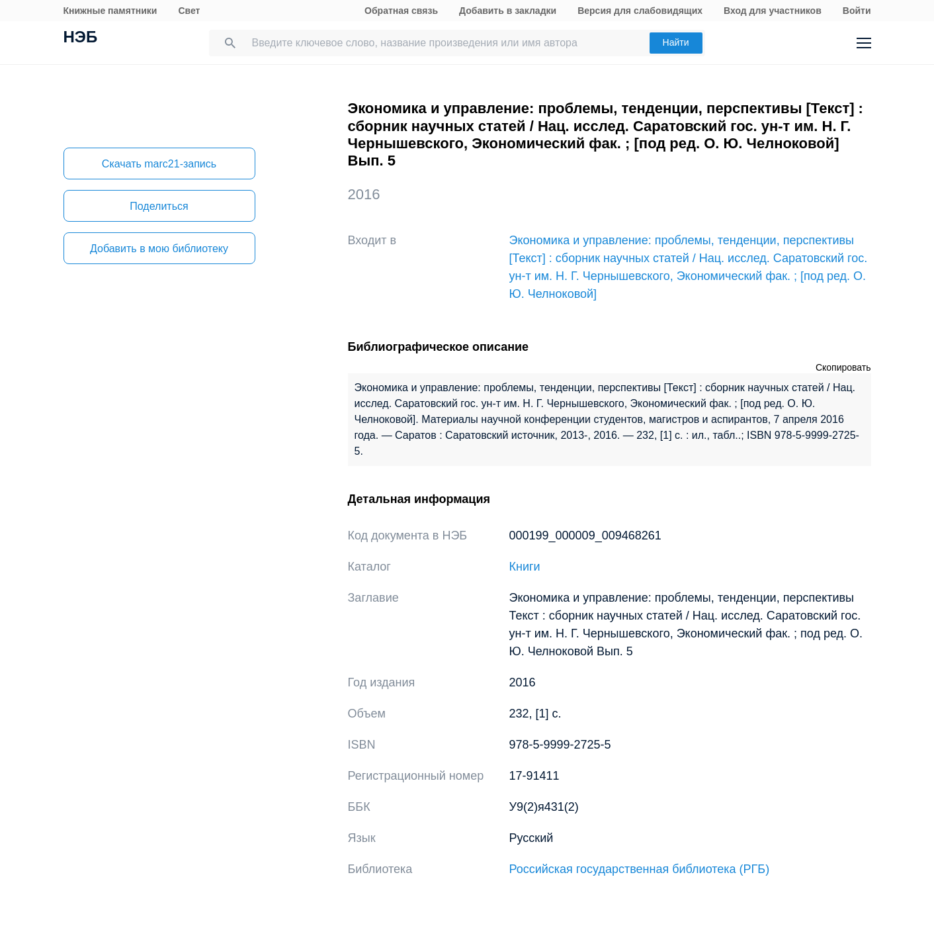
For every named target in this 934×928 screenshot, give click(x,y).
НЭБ (81, 38)
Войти (857, 10)
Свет (189, 10)
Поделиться (159, 206)
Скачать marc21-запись (159, 163)
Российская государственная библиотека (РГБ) (639, 869)
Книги (524, 566)
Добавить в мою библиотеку (159, 248)
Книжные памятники (110, 10)
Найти (676, 42)
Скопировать (843, 367)
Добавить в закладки (507, 10)
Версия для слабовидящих (639, 10)
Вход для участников (773, 10)
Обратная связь (401, 10)
